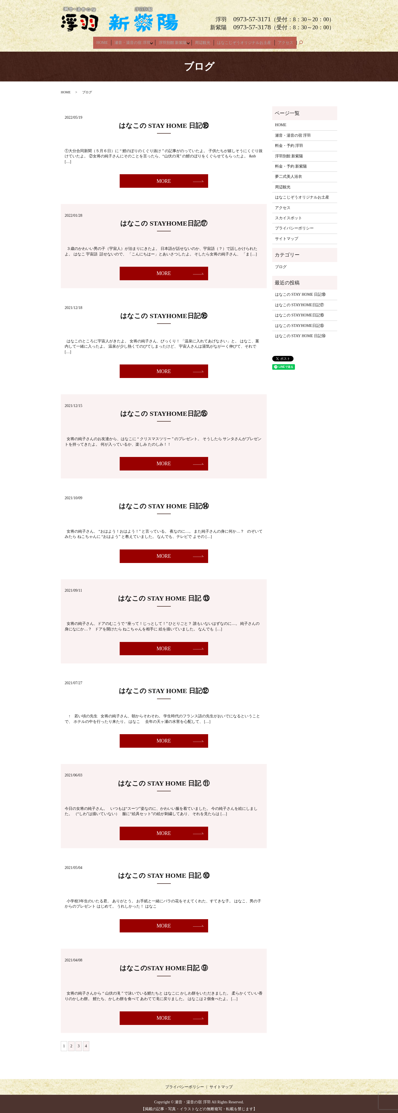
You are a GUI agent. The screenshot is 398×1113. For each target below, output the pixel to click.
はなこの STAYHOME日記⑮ (163, 410)
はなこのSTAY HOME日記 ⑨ (164, 964)
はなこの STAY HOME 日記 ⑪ (164, 779)
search (301, 41)
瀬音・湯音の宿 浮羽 (132, 41)
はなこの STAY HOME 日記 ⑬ (164, 594)
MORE (163, 177)
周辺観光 (204, 41)
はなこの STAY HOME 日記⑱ (164, 122)
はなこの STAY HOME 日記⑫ (164, 687)
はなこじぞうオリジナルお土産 (244, 41)
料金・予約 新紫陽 (291, 163)
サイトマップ (286, 235)
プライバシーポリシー (294, 225)
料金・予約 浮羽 (289, 142)
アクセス (283, 41)
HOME (104, 41)
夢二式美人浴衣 (288, 173)
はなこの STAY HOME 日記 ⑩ (164, 872)
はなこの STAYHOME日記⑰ (163, 219)
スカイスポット (288, 214)
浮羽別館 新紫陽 (173, 41)
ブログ (281, 263)
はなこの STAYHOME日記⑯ (163, 312)
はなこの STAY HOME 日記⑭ (164, 502)
